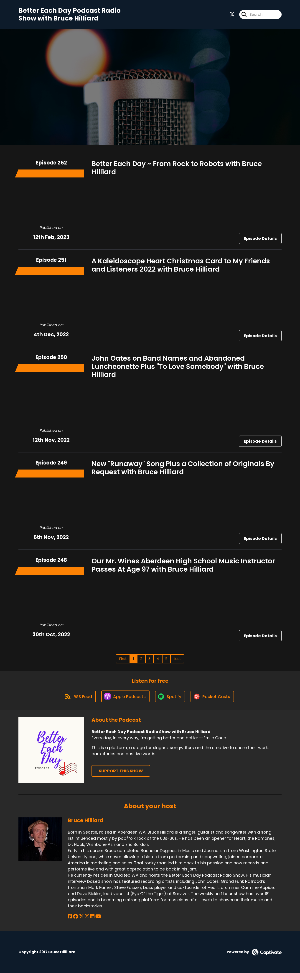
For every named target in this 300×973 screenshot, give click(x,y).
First (123, 658)
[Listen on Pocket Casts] (212, 696)
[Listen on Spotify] (170, 696)
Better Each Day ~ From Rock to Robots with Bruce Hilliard (177, 168)
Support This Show (121, 771)
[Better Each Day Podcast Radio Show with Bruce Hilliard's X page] (232, 14)
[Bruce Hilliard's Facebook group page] (75, 916)
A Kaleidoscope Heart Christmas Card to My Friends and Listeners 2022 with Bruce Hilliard (181, 265)
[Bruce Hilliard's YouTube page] (98, 916)
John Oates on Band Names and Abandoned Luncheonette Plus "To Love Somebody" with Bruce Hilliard (178, 367)
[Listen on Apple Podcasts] (125, 696)
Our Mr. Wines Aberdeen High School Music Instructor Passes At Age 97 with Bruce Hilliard (183, 565)
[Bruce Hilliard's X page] (81, 916)
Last (177, 658)
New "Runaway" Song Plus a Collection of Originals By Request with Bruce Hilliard (183, 468)
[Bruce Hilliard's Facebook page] (70, 916)
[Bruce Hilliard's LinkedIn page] (92, 916)
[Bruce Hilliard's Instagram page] (87, 916)
